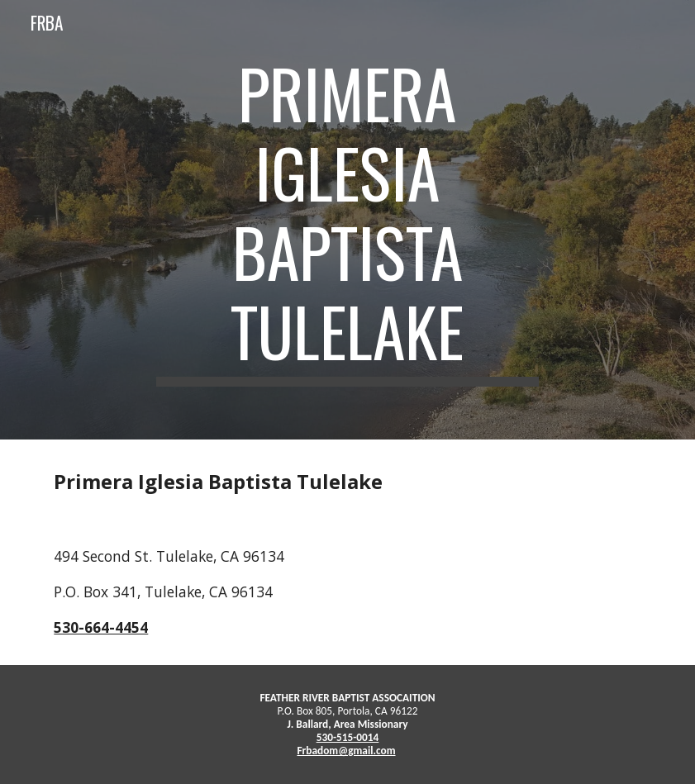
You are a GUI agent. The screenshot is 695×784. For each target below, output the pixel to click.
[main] (347, 219)
